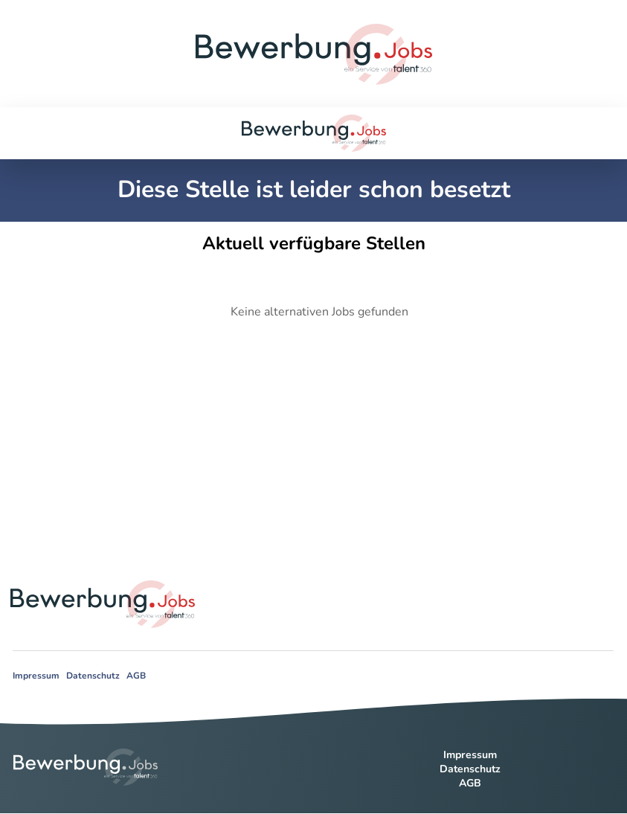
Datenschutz (93, 676)
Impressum (36, 676)
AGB (136, 676)
